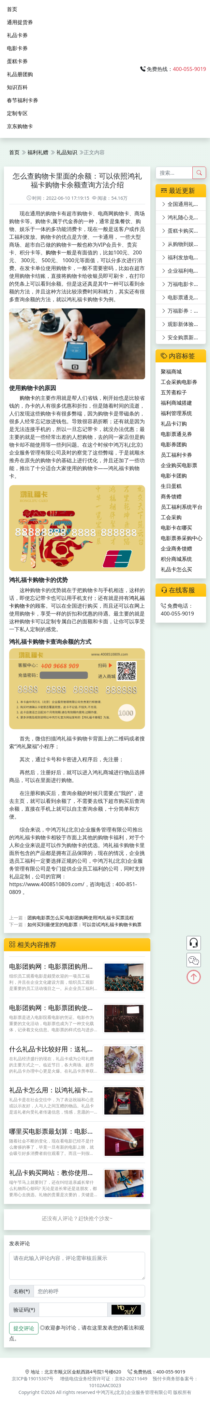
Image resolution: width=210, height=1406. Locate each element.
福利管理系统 (176, 413)
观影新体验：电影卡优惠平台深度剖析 (183, 324)
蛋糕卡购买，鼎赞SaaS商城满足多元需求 (183, 230)
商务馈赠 (171, 496)
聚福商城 (171, 371)
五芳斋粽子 (174, 392)
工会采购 (171, 517)
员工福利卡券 (176, 454)
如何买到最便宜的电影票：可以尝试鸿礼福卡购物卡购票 (84, 924)
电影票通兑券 (176, 434)
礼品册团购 (20, 74)
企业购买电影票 (179, 465)
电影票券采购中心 (181, 538)
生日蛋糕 (171, 486)
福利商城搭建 (176, 402)
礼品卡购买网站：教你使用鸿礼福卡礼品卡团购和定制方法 (51, 1176)
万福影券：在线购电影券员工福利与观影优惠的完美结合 (183, 310)
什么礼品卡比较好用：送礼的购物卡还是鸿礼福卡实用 (51, 1053)
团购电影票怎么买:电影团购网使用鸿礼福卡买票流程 (80, 917)
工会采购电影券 (179, 381)
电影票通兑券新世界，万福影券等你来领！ (183, 297)
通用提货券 (20, 22)
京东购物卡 (20, 126)
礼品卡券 (17, 35)
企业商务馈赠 (176, 548)
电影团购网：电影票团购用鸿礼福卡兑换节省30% (51, 970)
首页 (12, 9)
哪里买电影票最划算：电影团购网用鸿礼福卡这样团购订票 (51, 1135)
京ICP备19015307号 (32, 1378)
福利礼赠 (37, 152)
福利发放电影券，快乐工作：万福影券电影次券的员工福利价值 (183, 257)
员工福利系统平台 (181, 506)
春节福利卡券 (22, 100)
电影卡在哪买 (176, 527)
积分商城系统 (176, 558)
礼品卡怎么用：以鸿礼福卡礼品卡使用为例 (51, 1094)
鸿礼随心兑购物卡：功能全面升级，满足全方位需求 (183, 217)
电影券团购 (174, 444)
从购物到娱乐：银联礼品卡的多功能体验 (183, 244)
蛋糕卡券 (17, 61)
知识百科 (17, 87)
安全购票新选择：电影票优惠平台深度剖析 (183, 337)
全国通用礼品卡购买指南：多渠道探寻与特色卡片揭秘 (183, 204)
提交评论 (23, 1328)
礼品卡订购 (174, 423)
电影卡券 (17, 48)
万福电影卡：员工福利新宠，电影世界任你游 (183, 284)
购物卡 (53, 252)
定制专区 (17, 113)
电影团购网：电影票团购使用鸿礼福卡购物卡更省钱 (51, 1011)
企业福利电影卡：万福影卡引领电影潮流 (183, 270)
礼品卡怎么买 (176, 569)
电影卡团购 (174, 475)
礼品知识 (66, 152)
